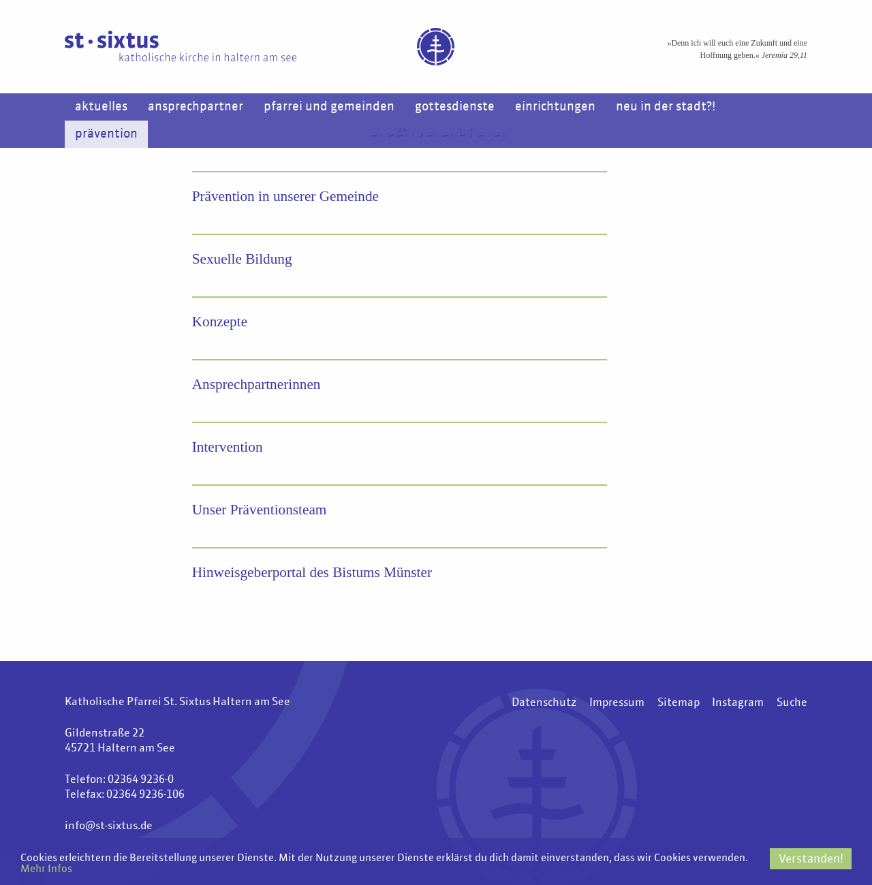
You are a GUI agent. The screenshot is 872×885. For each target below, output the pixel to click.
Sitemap (678, 703)
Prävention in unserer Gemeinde (289, 196)
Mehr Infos (158, 869)
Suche (792, 703)
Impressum (616, 703)
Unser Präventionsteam (262, 509)
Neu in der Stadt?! (665, 107)
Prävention (106, 134)
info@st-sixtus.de (109, 827)
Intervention (229, 447)
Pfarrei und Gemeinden (329, 107)
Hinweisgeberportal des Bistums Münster (316, 572)
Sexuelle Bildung (244, 259)
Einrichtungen (555, 107)
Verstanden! (811, 857)
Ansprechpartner (195, 107)
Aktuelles (101, 107)
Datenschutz (543, 703)
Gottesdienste (455, 107)
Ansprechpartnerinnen (258, 384)
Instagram (738, 703)
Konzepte (220, 321)
